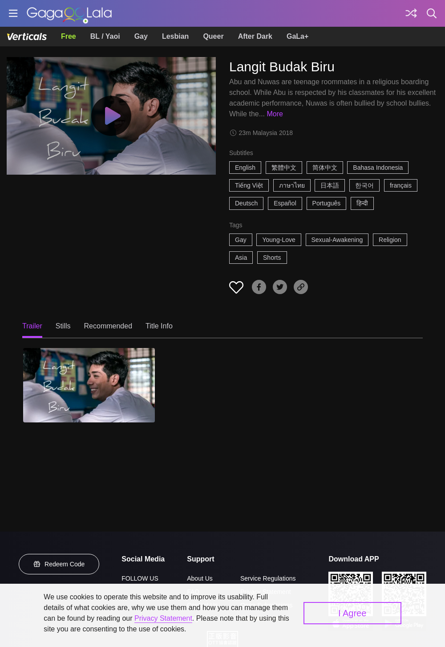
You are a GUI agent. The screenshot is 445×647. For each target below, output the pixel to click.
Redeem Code (59, 564)
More (275, 114)
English (245, 167)
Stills (63, 326)
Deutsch (246, 203)
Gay (141, 36)
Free (68, 36)
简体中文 (324, 167)
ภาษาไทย (292, 185)
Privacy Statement (163, 618)
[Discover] (411, 13)
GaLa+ (297, 36)
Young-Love (278, 239)
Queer (213, 36)
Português (326, 203)
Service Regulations (268, 578)
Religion (390, 239)
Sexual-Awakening (337, 239)
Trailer (32, 326)
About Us (200, 578)
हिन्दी (362, 203)
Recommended (108, 326)
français (401, 185)
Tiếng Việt (249, 185)
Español (285, 203)
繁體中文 (283, 167)
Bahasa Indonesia (378, 167)
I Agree (352, 613)
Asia (241, 257)
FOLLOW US (139, 578)
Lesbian (175, 36)
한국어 (364, 185)
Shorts (272, 257)
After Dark (255, 36)
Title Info (159, 326)
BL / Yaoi (105, 36)
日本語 (329, 185)
